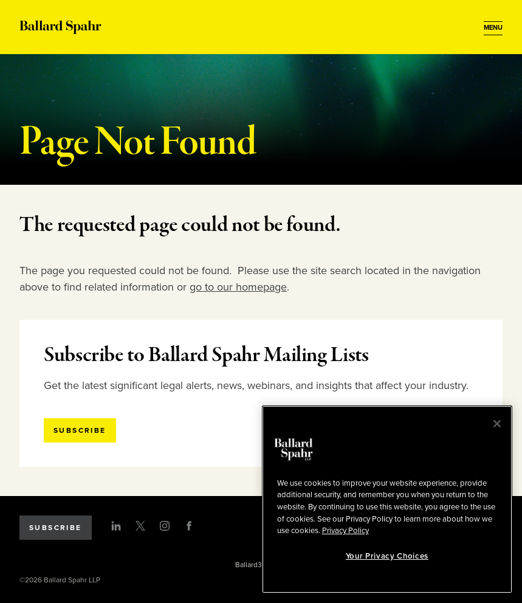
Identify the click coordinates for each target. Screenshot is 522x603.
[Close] (497, 423)
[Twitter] (140, 526)
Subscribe (55, 527)
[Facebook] (189, 526)
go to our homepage (238, 287)
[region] (387, 499)
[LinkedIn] (116, 526)
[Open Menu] (493, 28)
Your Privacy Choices (387, 556)
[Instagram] (164, 526)
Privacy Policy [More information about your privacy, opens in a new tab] (345, 531)
